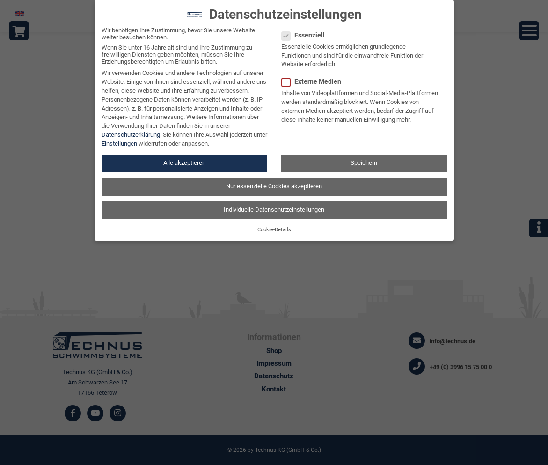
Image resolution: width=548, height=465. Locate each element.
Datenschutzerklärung (131, 129)
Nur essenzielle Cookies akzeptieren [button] (274, 180)
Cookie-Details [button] (274, 224)
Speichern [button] (364, 157)
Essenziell (306, 29)
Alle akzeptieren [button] (184, 157)
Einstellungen (119, 137)
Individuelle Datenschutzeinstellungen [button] (274, 203)
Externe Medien (314, 75)
